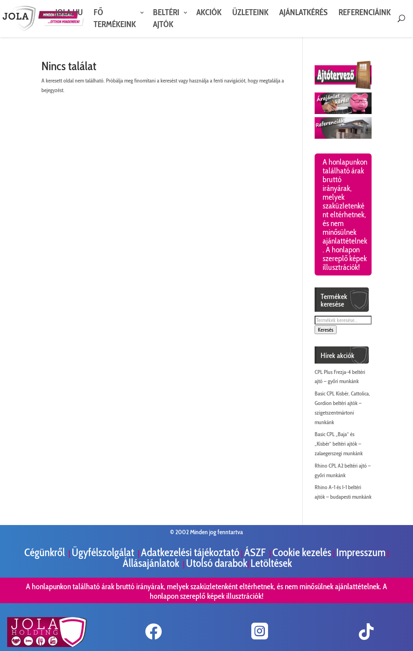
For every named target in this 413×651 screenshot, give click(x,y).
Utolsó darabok (216, 563)
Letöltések (271, 563)
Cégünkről (45, 552)
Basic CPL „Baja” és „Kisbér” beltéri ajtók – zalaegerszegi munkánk (339, 444)
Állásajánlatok (152, 563)
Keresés (325, 329)
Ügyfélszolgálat (104, 552)
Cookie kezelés (301, 552)
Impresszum (361, 552)
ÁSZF (256, 552)
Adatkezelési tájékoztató (190, 552)
